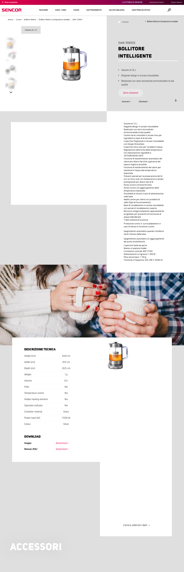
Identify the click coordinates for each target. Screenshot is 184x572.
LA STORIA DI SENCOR (132, 2)
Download (143, 102)
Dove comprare (130, 93)
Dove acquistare (11, 2)
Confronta (125, 22)
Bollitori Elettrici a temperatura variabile (162, 21)
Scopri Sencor (176, 2)
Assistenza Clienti (157, 2)
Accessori (125, 102)
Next (11, 92)
